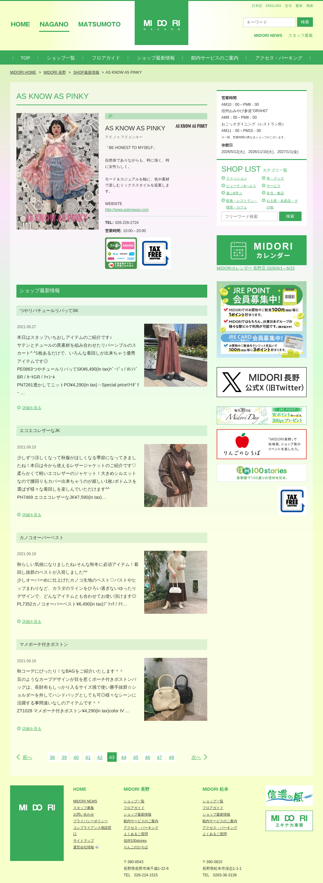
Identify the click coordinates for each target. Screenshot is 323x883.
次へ (196, 757)
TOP (25, 58)
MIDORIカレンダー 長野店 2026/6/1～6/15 (256, 268)
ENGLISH (273, 6)
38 (52, 757)
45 (135, 757)
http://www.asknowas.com (127, 210)
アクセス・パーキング (278, 58)
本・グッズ (275, 178)
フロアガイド (106, 58)
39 (64, 757)
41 (88, 757)
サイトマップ (83, 840)
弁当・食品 (275, 193)
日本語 (257, 6)
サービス (273, 186)
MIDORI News (268, 35)
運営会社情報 (83, 847)
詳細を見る (31, 408)
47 (159, 757)
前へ (27, 757)
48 (171, 757)
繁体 (299, 6)
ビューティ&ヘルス (241, 186)
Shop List (254, 169)
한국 (288, 6)
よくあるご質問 (136, 834)
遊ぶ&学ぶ (234, 193)
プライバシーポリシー (90, 821)
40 (76, 757)
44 (123, 757)
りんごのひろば (136, 847)
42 (100, 757)
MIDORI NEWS (85, 801)
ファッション (236, 178)
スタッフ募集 (300, 35)
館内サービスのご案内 (214, 58)
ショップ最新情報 (156, 58)
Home (79, 789)
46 (147, 757)
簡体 (309, 6)
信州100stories (135, 840)
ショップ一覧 (61, 58)
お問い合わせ (83, 814)
